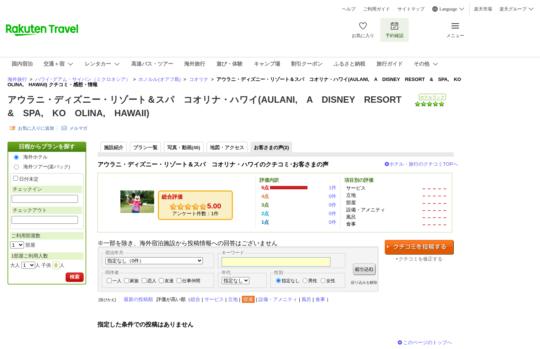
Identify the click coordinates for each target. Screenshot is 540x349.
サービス (214, 299)
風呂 (306, 299)
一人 (117, 280)
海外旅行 (17, 79)
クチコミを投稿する (419, 247)
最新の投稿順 (138, 299)
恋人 (151, 280)
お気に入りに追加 (36, 128)
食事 (320, 299)
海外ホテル (35, 157)
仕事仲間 (191, 280)
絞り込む (364, 269)
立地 (233, 299)
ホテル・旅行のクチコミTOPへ (423, 164)
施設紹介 (113, 147)
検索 (75, 277)
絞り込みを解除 (364, 282)
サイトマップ (411, 9)
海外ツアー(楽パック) (46, 166)
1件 (332, 187)
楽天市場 (483, 9)
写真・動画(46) (183, 147)
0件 (332, 196)
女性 (330, 280)
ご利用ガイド (376, 9)
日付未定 (29, 179)
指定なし (291, 280)
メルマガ (78, 128)
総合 (195, 299)
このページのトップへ (427, 342)
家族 (134, 280)
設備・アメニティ (277, 299)
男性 (312, 280)
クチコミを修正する (420, 259)
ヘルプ (349, 9)
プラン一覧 (145, 147)
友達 (169, 280)
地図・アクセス (227, 147)
